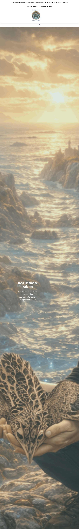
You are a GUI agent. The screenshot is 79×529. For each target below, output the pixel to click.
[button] (39, 25)
